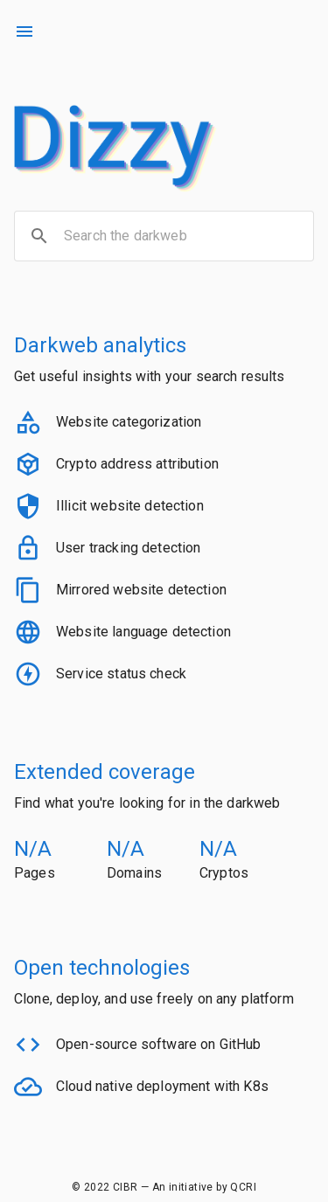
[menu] (24, 31)
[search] (39, 236)
